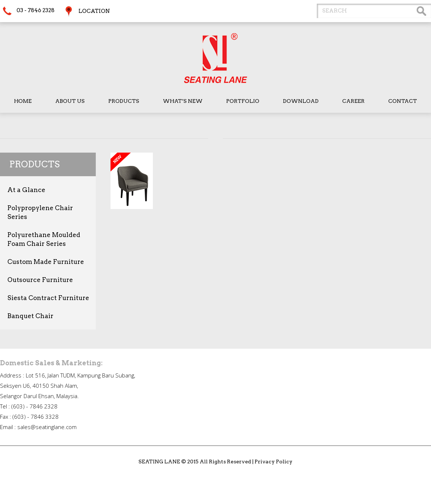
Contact (402, 101)
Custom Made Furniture (45, 261)
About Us (70, 101)
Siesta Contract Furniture (48, 298)
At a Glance (26, 190)
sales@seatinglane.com (47, 427)
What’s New (183, 101)
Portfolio (242, 101)
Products (123, 101)
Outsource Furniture (40, 279)
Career (353, 101)
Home (23, 101)
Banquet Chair (30, 316)
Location (94, 11)
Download (301, 101)
